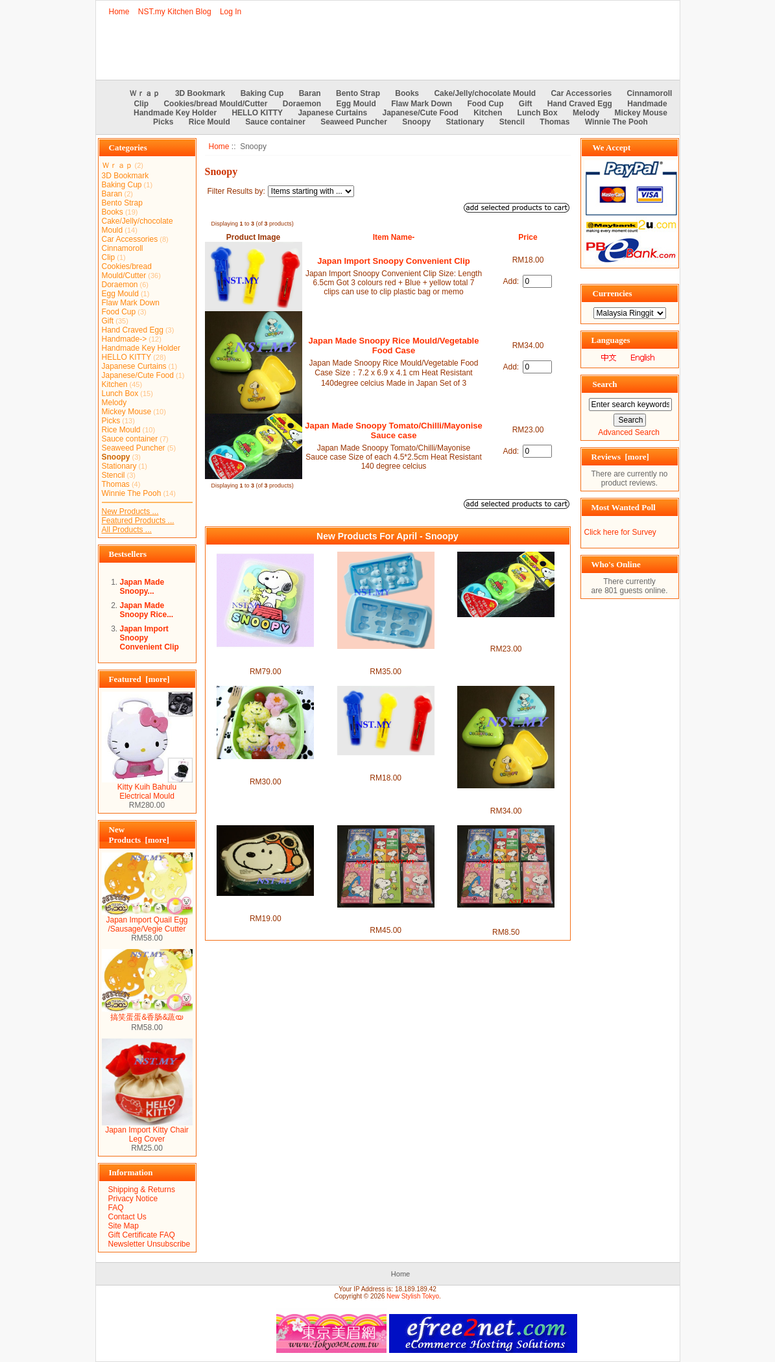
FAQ (116, 1207)
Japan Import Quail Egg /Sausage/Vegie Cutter (147, 920)
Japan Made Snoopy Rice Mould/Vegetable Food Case (394, 345)
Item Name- (394, 237)
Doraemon (302, 103)
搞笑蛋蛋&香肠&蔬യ (147, 1013)
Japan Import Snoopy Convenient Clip (393, 261)
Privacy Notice (133, 1198)
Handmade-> (124, 339)
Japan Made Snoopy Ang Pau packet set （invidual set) (505, 917)
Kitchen (487, 112)
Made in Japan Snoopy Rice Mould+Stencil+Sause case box (266, 658)
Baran (310, 93)
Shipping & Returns (141, 1189)
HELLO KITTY (257, 112)
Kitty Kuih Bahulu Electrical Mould (147, 788)
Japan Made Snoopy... (142, 587)
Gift (525, 103)
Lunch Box (538, 112)
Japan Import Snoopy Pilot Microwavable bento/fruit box (265, 905)
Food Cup (486, 103)
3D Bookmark (200, 93)
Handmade (647, 103)
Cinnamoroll (649, 93)
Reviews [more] (620, 457)
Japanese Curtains (332, 112)
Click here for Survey (620, 532)
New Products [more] (139, 835)
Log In (230, 11)
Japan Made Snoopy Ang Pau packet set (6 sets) (385, 917)
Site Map (123, 1225)
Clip (141, 103)
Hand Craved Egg (579, 103)
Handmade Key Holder (175, 112)
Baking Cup (262, 93)
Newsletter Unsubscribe (149, 1244)
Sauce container (275, 121)
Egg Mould (356, 103)
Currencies (612, 293)
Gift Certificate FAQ (141, 1234)
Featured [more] (139, 679)
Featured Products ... (138, 520)
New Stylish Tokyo (413, 1296)
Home (119, 11)
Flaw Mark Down (421, 103)
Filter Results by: (236, 191)
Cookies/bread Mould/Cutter (215, 103)
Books (407, 93)
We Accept (612, 147)
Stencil (512, 121)
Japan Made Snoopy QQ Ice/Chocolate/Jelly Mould (385, 658)
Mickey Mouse (641, 112)
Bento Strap (358, 93)
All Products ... (127, 529)
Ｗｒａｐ (144, 93)
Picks (163, 121)
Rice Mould (209, 121)
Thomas (554, 121)
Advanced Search (629, 432)
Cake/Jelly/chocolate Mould (485, 93)
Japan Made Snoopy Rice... (147, 610)
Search (605, 384)
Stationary (465, 121)
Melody (586, 112)
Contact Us (127, 1216)
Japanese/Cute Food (421, 112)
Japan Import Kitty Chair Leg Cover (147, 1131)
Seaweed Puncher (353, 121)
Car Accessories (581, 93)
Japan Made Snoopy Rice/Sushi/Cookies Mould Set (265, 768)
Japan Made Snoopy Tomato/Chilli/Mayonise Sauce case (394, 430)
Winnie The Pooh (616, 121)
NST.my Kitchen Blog (174, 11)
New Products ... (130, 511)
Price (527, 237)
